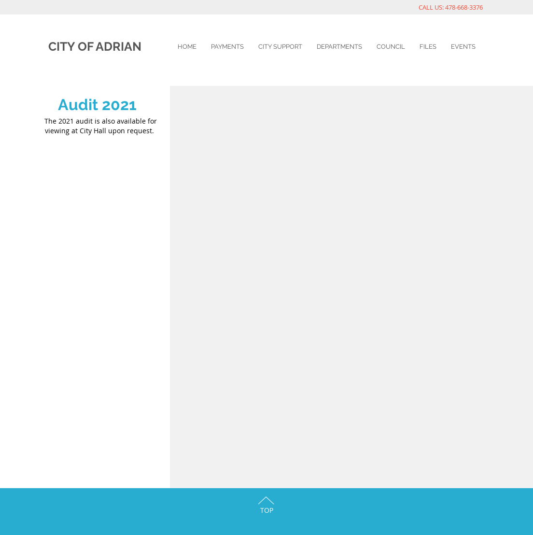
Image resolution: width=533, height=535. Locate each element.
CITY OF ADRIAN (94, 46)
